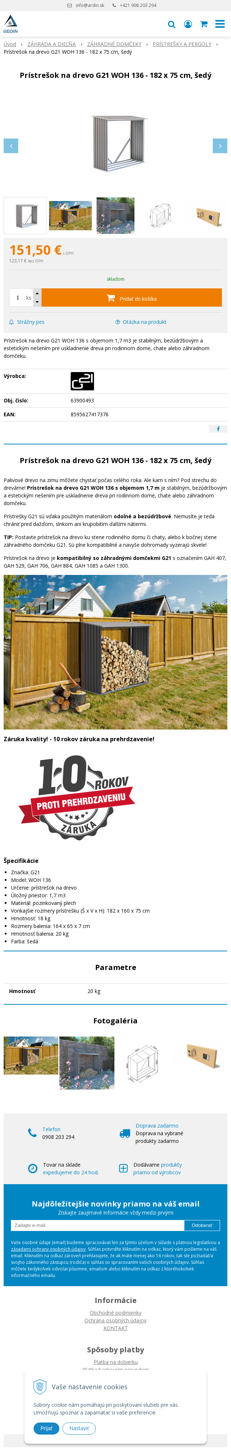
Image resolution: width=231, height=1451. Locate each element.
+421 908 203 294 (138, 5)
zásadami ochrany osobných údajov (48, 1249)
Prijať (46, 1428)
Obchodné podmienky (115, 1312)
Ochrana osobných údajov (115, 1320)
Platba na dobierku (116, 1362)
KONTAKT (115, 1328)
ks (28, 297)
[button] (171, 23)
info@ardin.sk (90, 5)
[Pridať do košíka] (132, 297)
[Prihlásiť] (188, 23)
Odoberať (202, 1225)
